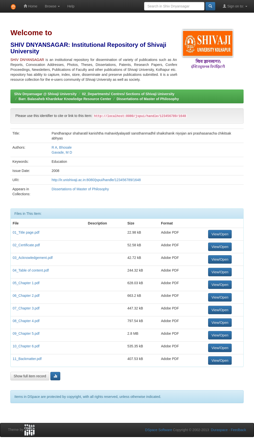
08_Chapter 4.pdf (26, 321)
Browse (52, 6)
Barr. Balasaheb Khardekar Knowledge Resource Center (65, 99)
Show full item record (30, 376)
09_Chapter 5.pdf (26, 333)
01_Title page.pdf (26, 232)
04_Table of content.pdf (31, 270)
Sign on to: (235, 6)
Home (30, 6)
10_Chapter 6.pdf (26, 346)
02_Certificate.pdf (26, 245)
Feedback (238, 430)
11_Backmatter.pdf (27, 359)
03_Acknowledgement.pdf (33, 258)
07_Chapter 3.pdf (26, 308)
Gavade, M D (62, 152)
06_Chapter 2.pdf (26, 296)
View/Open (219, 234)
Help (70, 6)
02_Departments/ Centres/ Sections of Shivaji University (128, 94)
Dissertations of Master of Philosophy (148, 99)
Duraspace (219, 430)
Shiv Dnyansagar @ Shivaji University (45, 94)
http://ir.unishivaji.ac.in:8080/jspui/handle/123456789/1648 (96, 180)
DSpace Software (158, 430)
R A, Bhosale (62, 147)
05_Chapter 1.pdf (26, 283)
